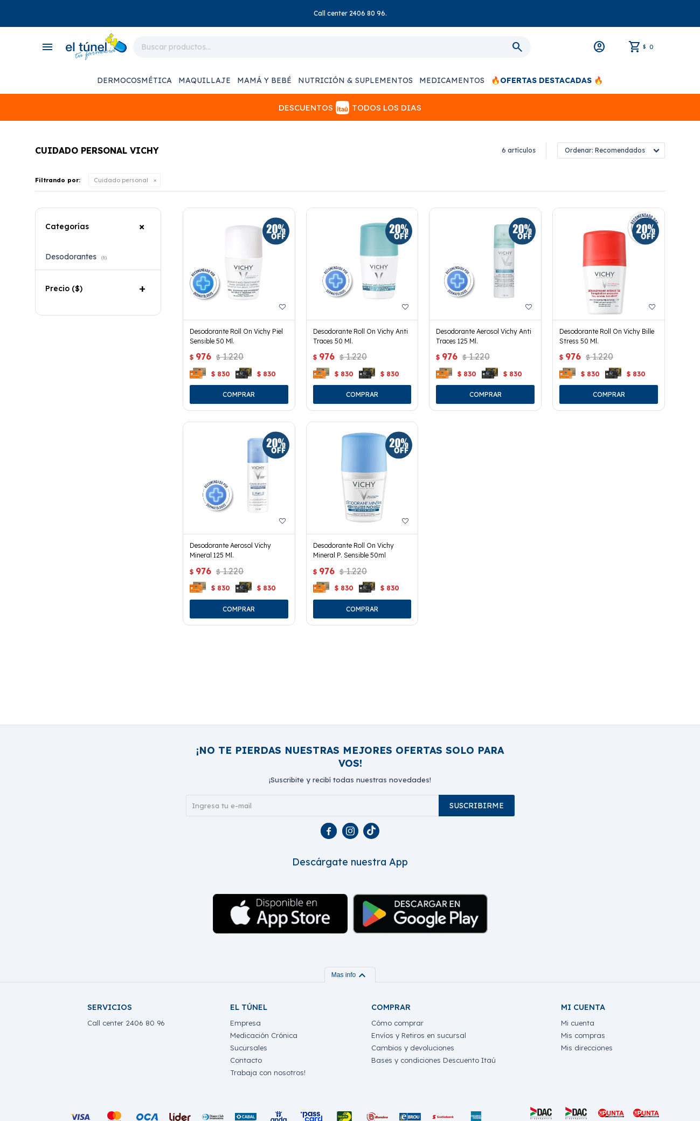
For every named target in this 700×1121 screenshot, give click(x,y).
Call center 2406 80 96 (126, 1023)
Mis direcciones (587, 1047)
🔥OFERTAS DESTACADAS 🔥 (547, 80)
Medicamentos (451, 80)
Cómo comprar (397, 1023)
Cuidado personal (121, 180)
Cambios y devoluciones (412, 1047)
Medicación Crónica (263, 1035)
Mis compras (583, 1035)
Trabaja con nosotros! (268, 1072)
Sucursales (248, 1047)
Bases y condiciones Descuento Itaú (433, 1060)
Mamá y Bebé (264, 80)
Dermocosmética (134, 80)
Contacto (246, 1060)
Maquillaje (204, 80)
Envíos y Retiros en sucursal (418, 1035)
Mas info (350, 974)
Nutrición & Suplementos (355, 80)
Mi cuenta (577, 1023)
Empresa (245, 1023)
